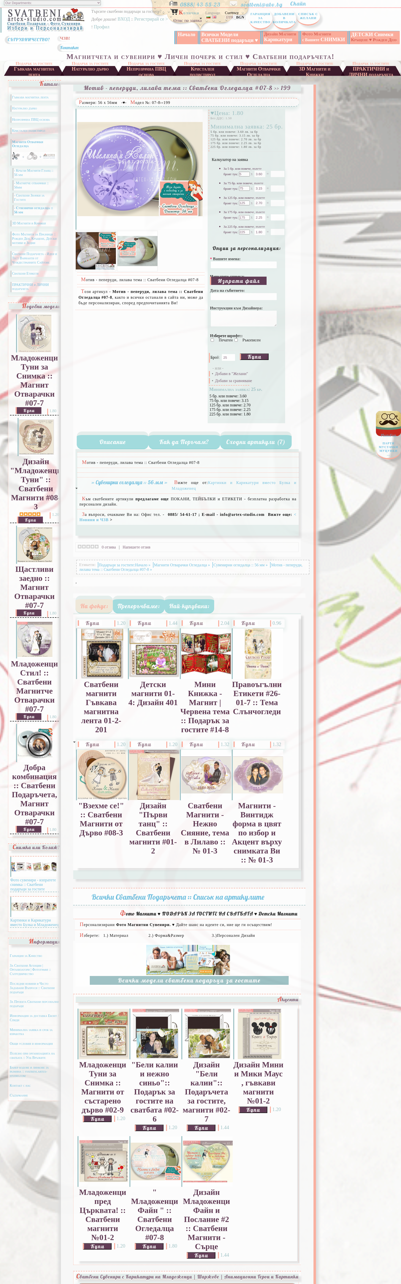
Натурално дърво (90, 69)
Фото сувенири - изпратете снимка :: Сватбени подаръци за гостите (33, 882)
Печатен (226, 340)
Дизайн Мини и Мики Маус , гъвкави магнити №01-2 (258, 1082)
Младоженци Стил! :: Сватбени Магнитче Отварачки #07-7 (34, 686)
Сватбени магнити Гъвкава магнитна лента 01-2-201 (101, 707)
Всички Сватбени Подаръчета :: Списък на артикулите (178, 896)
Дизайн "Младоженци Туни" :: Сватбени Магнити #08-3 (35, 484)
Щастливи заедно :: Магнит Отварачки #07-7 (34, 587)
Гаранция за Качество (261, 18)
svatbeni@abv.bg (265, 3)
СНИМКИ (323, 36)
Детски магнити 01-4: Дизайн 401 (153, 693)
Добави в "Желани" (231, 374)
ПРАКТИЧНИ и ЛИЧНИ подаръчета (370, 71)
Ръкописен (252, 340)
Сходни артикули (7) (255, 442)
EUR (230, 17)
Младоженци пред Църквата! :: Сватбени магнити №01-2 (102, 1215)
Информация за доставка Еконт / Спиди (34, 1018)
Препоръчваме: (138, 606)
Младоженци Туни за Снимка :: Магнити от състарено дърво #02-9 (102, 1087)
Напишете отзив (136, 547)
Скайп (300, 3)
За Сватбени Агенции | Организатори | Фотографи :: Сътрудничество (30, 970)
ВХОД (124, 19)
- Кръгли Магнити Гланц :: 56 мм (33, 173)
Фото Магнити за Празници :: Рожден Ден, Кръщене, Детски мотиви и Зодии (34, 238)
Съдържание (19, 1095)
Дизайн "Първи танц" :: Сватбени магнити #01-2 (153, 828)
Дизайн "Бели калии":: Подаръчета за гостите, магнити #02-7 (206, 1091)
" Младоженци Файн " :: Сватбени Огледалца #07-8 (154, 1215)
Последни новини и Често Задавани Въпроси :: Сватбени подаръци (32, 988)
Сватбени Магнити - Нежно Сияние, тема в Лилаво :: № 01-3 (205, 828)
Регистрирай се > (151, 19)
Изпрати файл (239, 280)
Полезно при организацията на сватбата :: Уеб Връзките (32, 1056)
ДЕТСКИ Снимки (374, 37)
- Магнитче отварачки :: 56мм (31, 185)
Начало (186, 34)
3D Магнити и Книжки (315, 71)
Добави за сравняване (233, 381)
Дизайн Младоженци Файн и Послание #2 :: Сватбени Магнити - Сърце (206, 1219)
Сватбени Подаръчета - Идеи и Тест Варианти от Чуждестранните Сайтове (34, 258)
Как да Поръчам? (184, 442)
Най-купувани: (189, 606)
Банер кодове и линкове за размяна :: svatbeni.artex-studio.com (29, 1072)
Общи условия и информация (31, 1044)
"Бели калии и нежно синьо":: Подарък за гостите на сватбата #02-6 (154, 1091)
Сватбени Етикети (25, 273)
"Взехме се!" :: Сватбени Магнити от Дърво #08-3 (101, 819)
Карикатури (280, 36)
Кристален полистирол (202, 71)
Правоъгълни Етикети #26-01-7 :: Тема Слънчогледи (257, 698)
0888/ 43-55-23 (204, 3)
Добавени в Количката (284, 18)
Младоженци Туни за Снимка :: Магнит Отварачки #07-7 (34, 380)
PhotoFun (388, 446)
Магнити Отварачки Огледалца (258, 71)
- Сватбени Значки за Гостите (29, 198)
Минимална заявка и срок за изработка (31, 1032)
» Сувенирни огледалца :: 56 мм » (129, 482)
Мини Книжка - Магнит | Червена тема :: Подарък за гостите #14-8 (205, 707)
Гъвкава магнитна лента (34, 71)
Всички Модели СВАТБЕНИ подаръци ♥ (229, 37)
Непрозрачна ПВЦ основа (146, 71)
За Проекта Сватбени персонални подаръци (34, 1004)
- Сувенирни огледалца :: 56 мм (33, 210)
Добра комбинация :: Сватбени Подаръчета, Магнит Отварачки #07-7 (34, 794)
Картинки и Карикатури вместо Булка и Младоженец (34, 920)
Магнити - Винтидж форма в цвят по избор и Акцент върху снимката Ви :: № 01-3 (257, 832)
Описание (112, 442)
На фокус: (94, 606)
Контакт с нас (20, 1085)
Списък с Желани (308, 16)
